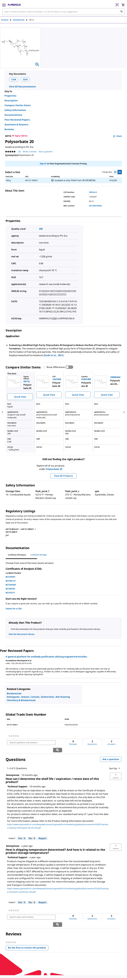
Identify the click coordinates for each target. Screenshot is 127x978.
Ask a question (110, 751)
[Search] (121, 11)
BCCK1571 (10, 592)
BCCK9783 (10, 588)
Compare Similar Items (18, 105)
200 (41, 228)
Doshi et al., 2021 (53, 355)
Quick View (20, 396)
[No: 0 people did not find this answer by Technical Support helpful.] (31, 831)
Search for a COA (14, 608)
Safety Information (15, 110)
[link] (13, 736)
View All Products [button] (63, 475)
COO (25, 79)
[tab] (7, 20)
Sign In (43, 163)
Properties (10, 95)
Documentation (13, 114)
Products (4, 20)
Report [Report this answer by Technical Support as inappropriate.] (42, 831)
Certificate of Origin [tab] (38, 555)
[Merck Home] (14, 4)
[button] (115, 769)
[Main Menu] (4, 5)
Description (11, 100)
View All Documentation (22, 86)
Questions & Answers (16, 124)
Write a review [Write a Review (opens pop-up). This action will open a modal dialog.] (29, 151)
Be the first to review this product (28, 934)
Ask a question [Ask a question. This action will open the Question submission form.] (45, 151)
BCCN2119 (10, 580)
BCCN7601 (10, 576)
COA (13, 79)
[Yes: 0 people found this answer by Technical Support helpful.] (22, 831)
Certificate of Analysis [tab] (17, 555)
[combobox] (63, 11)
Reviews (9, 129)
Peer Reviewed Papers (17, 119)
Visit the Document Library (21, 634)
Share (117, 136)
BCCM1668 (11, 584)
